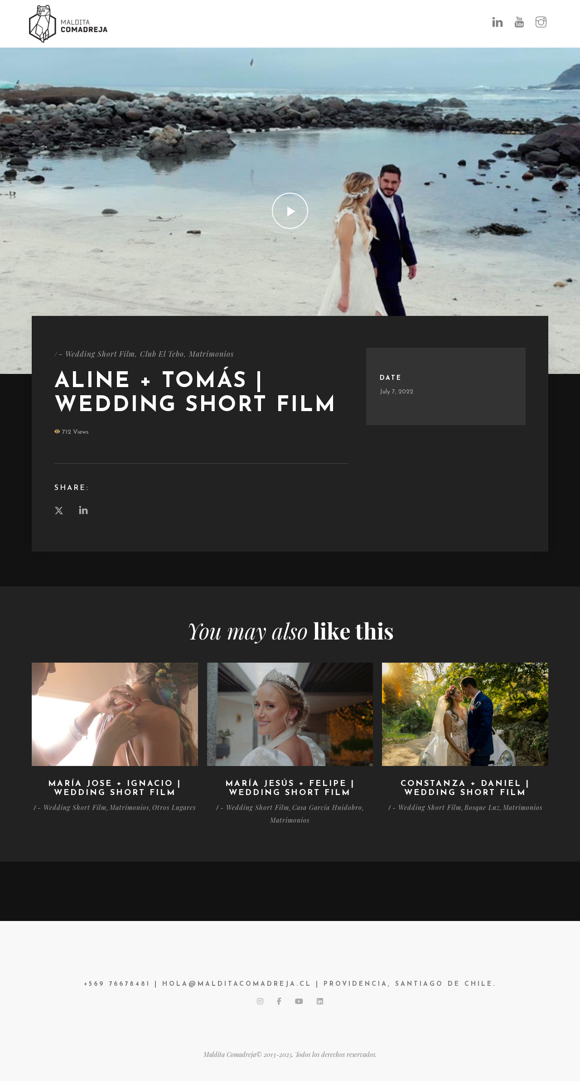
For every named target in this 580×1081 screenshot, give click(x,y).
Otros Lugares (174, 807)
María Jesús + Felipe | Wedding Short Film (290, 788)
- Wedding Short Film (97, 354)
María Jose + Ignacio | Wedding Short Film (114, 788)
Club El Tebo (162, 354)
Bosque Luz (482, 807)
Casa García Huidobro (327, 807)
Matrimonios (211, 354)
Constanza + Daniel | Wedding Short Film (465, 788)
